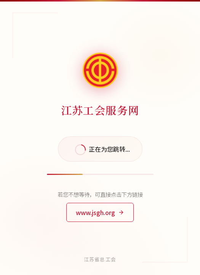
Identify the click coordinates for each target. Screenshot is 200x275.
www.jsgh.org (100, 212)
